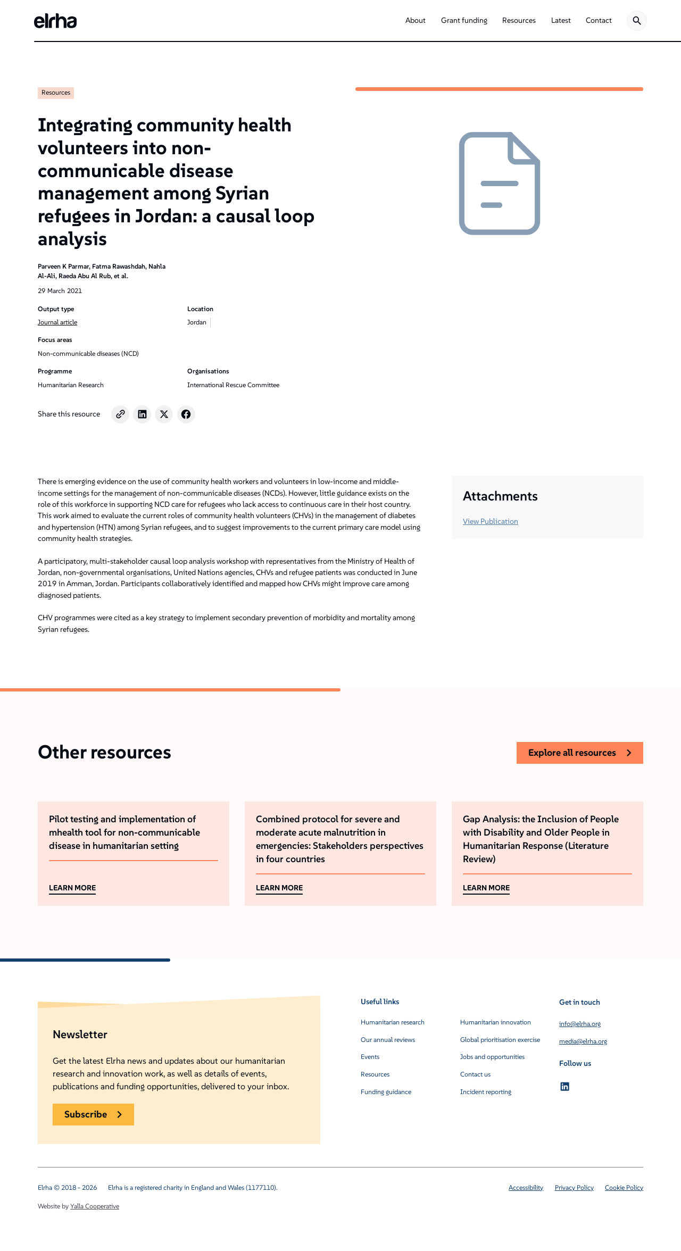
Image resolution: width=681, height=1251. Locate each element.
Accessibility (526, 1187)
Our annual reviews (388, 1040)
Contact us (475, 1074)
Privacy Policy (574, 1187)
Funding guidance (386, 1092)
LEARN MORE (72, 888)
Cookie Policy (624, 1187)
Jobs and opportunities (492, 1057)
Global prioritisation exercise (500, 1040)
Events (370, 1057)
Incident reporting (485, 1092)
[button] (415, 20)
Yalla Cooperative (94, 1206)
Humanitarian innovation (495, 1022)
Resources (55, 92)
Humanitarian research (393, 1022)
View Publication (490, 521)
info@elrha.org (580, 1024)
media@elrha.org (583, 1041)
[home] (55, 20)
